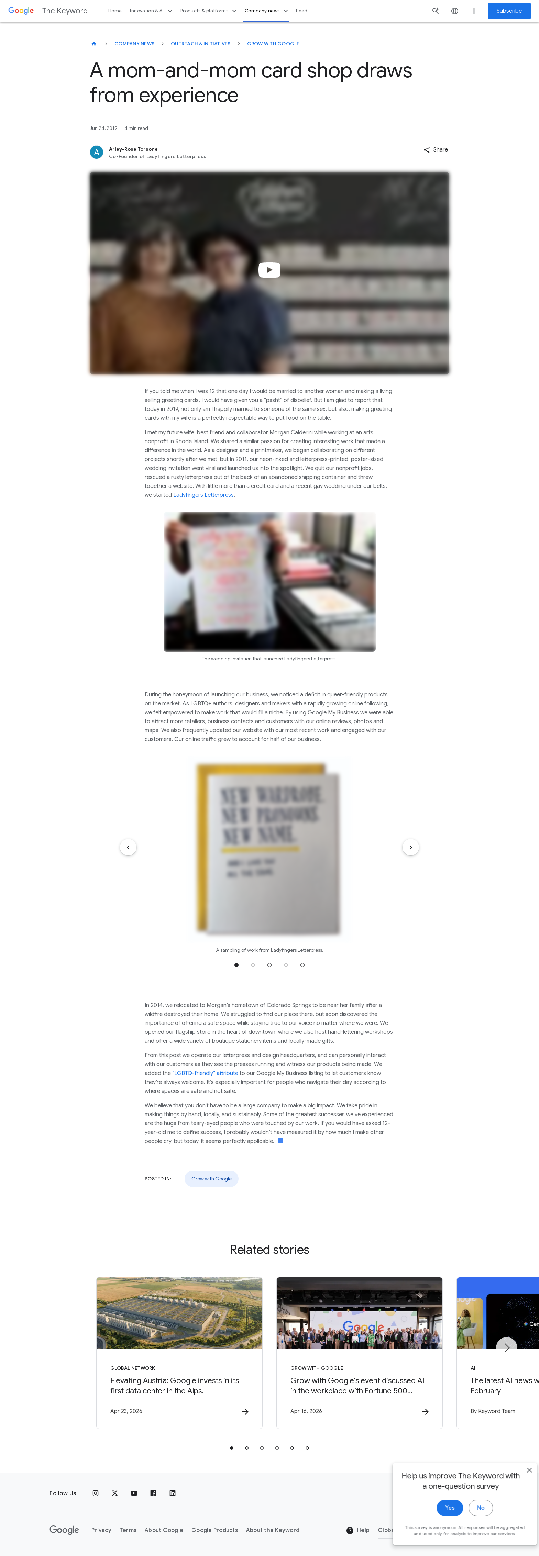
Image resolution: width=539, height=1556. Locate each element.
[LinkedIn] (172, 1493)
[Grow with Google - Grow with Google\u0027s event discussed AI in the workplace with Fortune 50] (359, 1353)
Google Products (214, 1530)
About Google (164, 1530)
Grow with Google (273, 44)
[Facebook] (153, 1493)
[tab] (231, 1448)
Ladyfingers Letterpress (203, 495)
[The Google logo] (64, 1530)
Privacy (101, 1530)
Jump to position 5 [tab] (302, 965)
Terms (128, 1530)
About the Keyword (272, 1530)
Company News (134, 44)
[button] (435, 149)
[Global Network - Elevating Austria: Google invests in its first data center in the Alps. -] (179, 1353)
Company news (267, 11)
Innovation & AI (152, 11)
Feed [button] (301, 11)
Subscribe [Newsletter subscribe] (509, 11)
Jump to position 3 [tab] (269, 965)
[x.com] (115, 1493)
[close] (517, 1548)
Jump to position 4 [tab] (286, 965)
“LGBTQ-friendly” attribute (204, 1073)
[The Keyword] (94, 43)
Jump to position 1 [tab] (236, 965)
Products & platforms (209, 11)
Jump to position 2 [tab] (253, 965)
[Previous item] (128, 847)
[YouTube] (134, 1493)
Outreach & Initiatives (201, 44)
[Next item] (411, 847)
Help (358, 1530)
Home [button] (115, 11)
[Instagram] (95, 1493)
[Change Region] (434, 1530)
